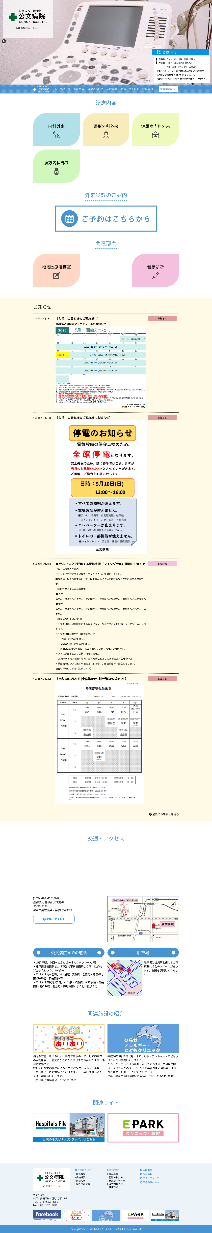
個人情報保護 (82, 1184)
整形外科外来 (115, 1177)
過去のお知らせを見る (164, 814)
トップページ (62, 89)
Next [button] (207, 41)
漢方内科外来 (115, 1184)
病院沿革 (80, 1180)
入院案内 (112, 89)
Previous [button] (4, 41)
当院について (95, 89)
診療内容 (79, 89)
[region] (106, 42)
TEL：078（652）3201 (45, 1201)
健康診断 (112, 1187)
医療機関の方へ (168, 89)
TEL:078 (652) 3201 (46, 898)
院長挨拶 (80, 1174)
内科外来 (112, 1174)
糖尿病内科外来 (116, 1180)
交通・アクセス (130, 89)
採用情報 (147, 89)
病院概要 (80, 1177)
